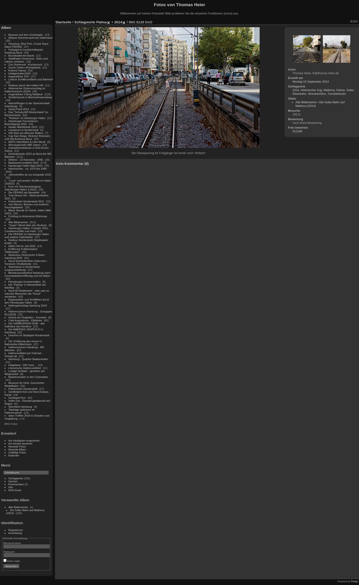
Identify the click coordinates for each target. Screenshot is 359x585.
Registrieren (15, 529)
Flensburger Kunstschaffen (24, 281)
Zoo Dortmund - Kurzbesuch (25, 64)
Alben (6, 28)
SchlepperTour (17, 397)
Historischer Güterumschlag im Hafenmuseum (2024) (25, 90)
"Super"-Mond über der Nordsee (27, 225)
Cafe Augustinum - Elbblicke (25, 320)
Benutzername (12, 543)
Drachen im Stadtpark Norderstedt (28, 335)
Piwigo (354, 581)
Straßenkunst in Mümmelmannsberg (30, 97)
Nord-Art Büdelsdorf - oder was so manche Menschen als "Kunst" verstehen (27, 293)
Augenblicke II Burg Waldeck (25, 94)
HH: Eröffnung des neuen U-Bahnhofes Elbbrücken (23, 343)
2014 (118, 22)
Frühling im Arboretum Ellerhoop (27, 216)
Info (10, 487)
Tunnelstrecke (336, 93)
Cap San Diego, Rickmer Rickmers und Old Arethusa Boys (27, 137)
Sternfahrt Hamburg (20, 406)
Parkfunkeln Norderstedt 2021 (26, 201)
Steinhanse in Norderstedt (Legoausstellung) (22, 268)
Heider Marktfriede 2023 (22, 126)
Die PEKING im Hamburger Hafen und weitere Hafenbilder (27, 235)
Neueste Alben (17, 449)
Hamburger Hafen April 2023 (25, 165)
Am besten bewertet (20, 443)
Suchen (13, 481)
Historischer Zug (311, 90)
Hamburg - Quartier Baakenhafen (28, 359)
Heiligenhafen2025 (19, 73)
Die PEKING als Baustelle (23, 192)
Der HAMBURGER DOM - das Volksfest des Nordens (25, 325)
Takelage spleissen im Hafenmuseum (20, 411)
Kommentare (16, 484)
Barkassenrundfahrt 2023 (23, 162)
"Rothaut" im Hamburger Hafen (27, 117)
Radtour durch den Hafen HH (25, 85)
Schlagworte (15, 478)
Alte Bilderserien (18, 222)
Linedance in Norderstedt (23, 129)
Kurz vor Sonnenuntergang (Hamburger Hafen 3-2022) (23, 188)
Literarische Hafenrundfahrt (24, 367)
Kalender (13, 455)
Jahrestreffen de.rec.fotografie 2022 (29, 174)
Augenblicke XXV (18, 76)
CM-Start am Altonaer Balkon (25, 132)
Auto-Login (11, 560)
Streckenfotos (317, 93)
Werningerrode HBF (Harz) (24, 144)
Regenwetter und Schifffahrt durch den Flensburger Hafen (27, 301)
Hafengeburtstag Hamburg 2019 (27, 305)
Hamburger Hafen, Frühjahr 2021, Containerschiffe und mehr (27, 230)
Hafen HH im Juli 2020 (21, 245)
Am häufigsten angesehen (24, 440)
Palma (101, 22)
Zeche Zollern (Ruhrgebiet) (24, 67)
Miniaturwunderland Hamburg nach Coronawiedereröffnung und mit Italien (27, 274)
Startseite (63, 22)
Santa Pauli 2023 (18, 109)
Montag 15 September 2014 (311, 81)
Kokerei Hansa (17, 70)
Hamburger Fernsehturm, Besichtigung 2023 (22, 122)
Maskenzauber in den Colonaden (28, 376)
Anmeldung (15, 532)
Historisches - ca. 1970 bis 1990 (27, 168)
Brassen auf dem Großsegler (25, 34)
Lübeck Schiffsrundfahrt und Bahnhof (30, 79)
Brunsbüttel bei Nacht (21, 55)
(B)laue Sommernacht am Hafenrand (30, 37)
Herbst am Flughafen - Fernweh (27, 317)
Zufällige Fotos (17, 452)
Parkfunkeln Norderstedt (23, 388)
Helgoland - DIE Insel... (22, 364)
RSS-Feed (14, 490)
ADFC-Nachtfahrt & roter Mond (27, 141)
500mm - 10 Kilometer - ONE (25, 159)
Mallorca (329, 90)
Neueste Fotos (17, 446)
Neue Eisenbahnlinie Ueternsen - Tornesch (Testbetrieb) (26, 262)
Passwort (8, 551)
